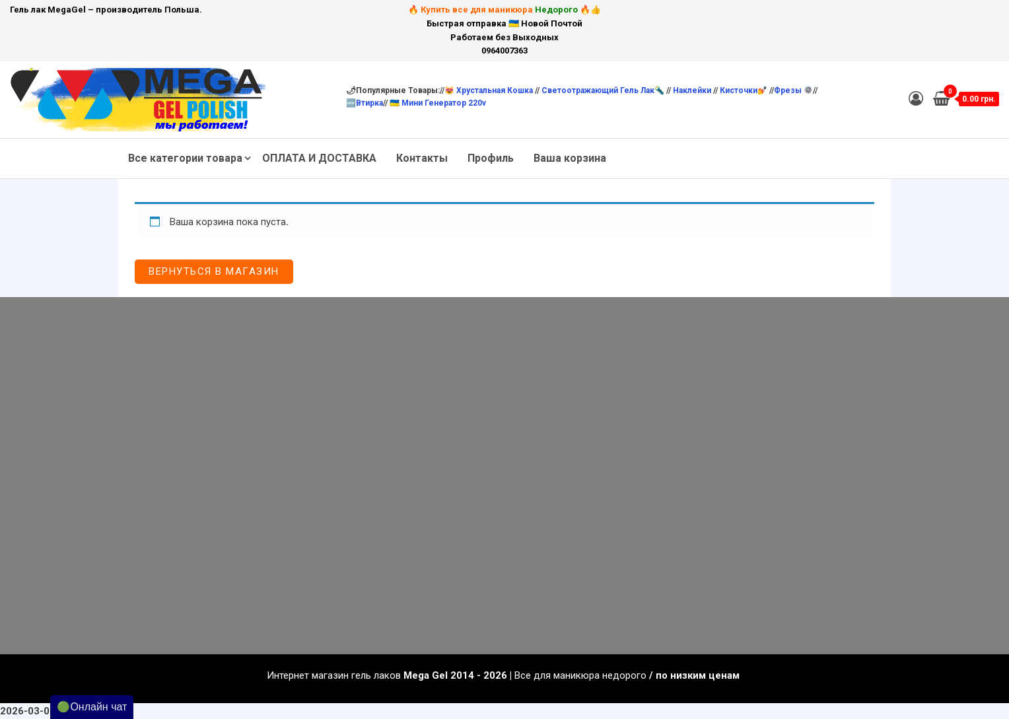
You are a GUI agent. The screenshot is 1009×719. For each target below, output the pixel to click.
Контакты (422, 158)
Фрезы (793, 90)
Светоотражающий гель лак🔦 (602, 90)
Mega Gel (425, 675)
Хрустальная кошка (495, 90)
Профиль (491, 158)
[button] (504, 320)
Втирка (369, 103)
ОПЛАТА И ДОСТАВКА (319, 158)
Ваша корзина (570, 158)
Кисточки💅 (744, 90)
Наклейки (693, 90)
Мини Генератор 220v (443, 103)
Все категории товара (185, 158)
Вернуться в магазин (214, 271)
